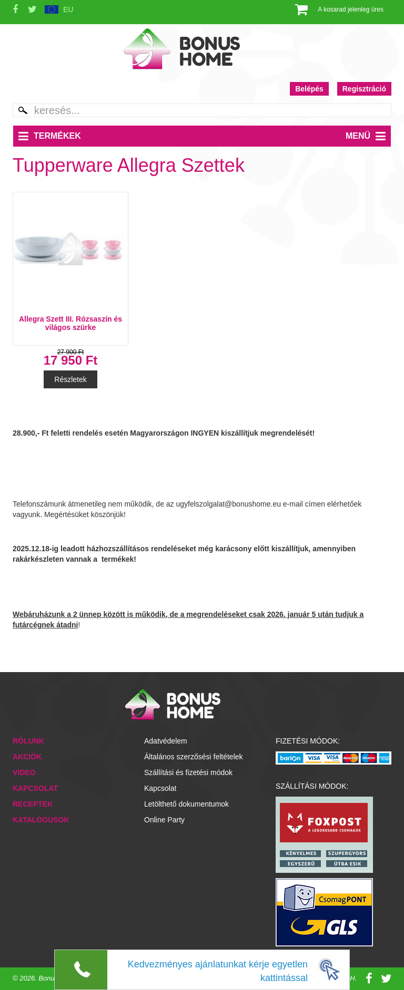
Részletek (70, 379)
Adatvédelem (165, 741)
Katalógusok (41, 820)
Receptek (33, 804)
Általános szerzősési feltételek (193, 756)
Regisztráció (364, 89)
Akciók (27, 756)
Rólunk (28, 741)
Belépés (309, 89)
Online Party (164, 820)
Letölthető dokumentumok (186, 804)
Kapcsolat (35, 788)
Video (24, 772)
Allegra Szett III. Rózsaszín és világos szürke (70, 323)
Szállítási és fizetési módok (188, 772)
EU (68, 9)
